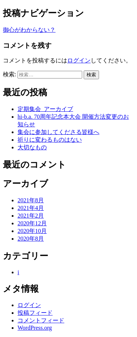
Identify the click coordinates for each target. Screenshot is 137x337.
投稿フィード (35, 313)
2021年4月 (31, 208)
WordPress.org (35, 328)
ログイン (79, 60)
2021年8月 (31, 200)
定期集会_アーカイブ (45, 109)
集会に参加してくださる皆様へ (58, 132)
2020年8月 (31, 238)
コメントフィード (41, 320)
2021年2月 (31, 215)
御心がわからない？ (29, 30)
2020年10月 (32, 231)
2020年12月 (32, 223)
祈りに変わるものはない (50, 140)
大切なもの (32, 147)
